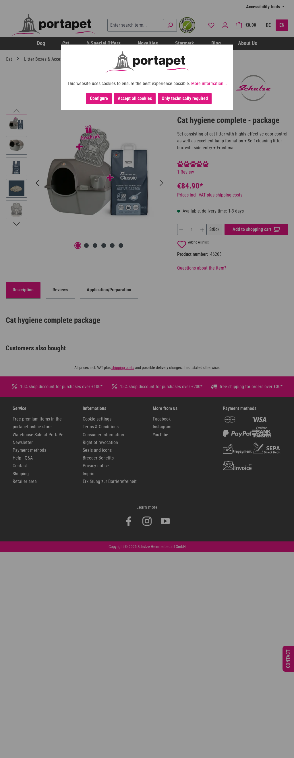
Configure (99, 98)
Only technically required (185, 98)
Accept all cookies (135, 98)
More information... (209, 83)
